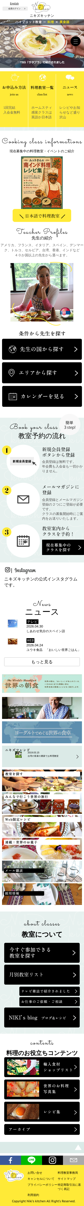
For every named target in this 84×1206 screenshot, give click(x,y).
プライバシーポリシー (42, 1185)
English (14, 3)
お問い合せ (35, 1173)
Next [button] (65, 168)
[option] (42, 188)
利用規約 (33, 1195)
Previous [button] (20, 168)
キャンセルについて (41, 1179)
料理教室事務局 (68, 1173)
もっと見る (42, 661)
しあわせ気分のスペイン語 (45, 631)
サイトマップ (67, 1179)
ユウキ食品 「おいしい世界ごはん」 (53, 650)
